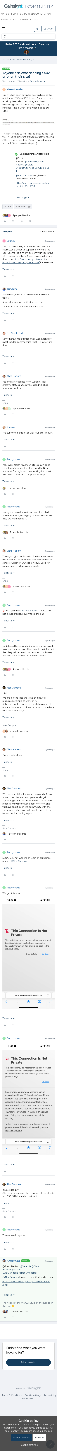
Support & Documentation (35, 14)
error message (23, 206)
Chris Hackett (14, 376)
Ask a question (28, 1362)
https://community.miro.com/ (29, 259)
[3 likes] (16, 408)
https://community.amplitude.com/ (21, 262)
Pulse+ (34, 19)
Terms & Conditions (12, 1395)
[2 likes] (15, 532)
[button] (3, 29)
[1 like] (14, 488)
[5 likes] (16, 215)
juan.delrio (12, 289)
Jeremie (11, 427)
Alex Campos (14, 687)
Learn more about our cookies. (36, 1431)
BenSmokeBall (15, 333)
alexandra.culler (15, 89)
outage (8, 206)
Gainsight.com (9, 14)
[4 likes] (16, 586)
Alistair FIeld (13, 1260)
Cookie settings (33, 1395)
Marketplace (8, 19)
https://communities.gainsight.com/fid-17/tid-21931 (32, 185)
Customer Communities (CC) (20, 59)
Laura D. (11, 241)
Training (23, 19)
